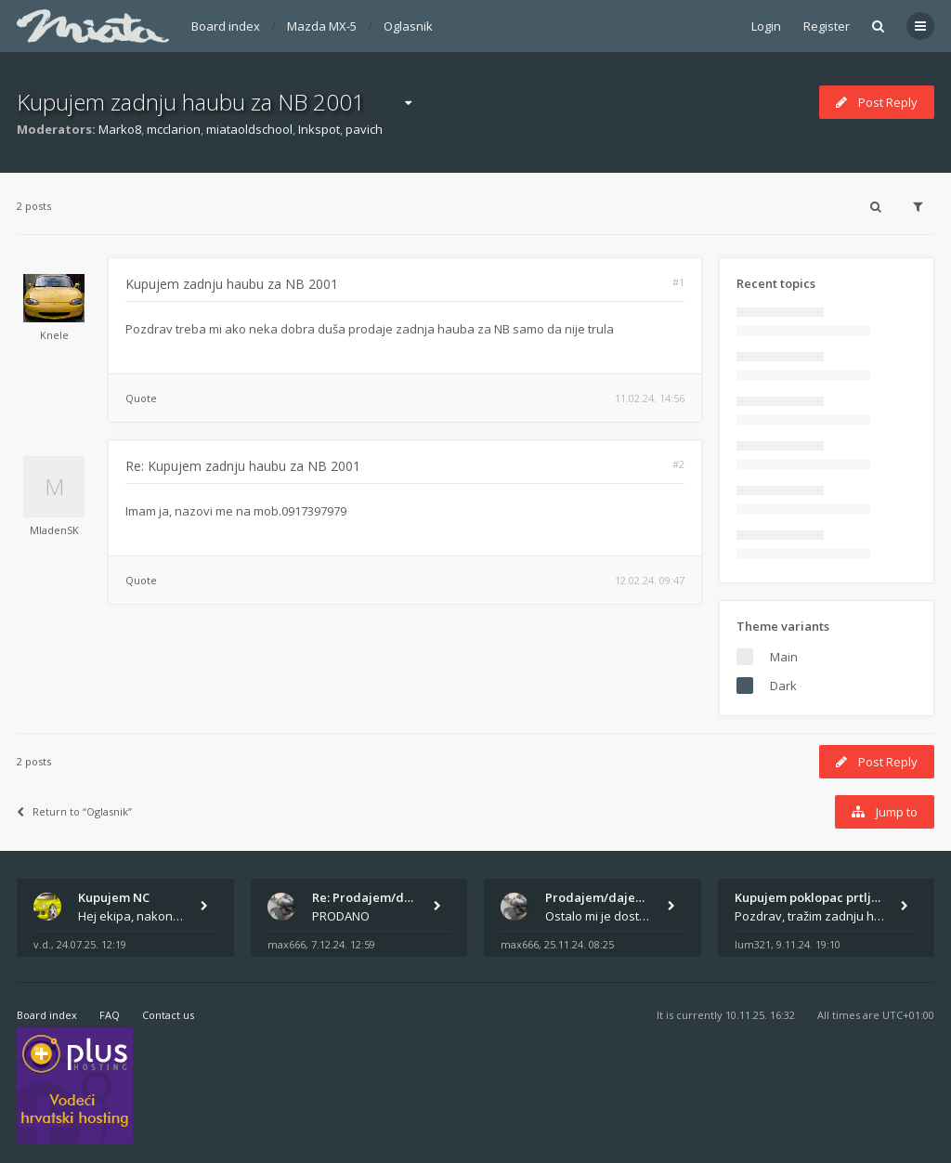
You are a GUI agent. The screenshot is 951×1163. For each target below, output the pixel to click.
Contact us (168, 1015)
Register (826, 26)
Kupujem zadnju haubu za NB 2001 (191, 101)
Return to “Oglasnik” (74, 811)
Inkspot (319, 129)
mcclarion (174, 129)
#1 (678, 282)
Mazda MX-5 (322, 26)
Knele (54, 335)
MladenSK (54, 530)
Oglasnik (408, 26)
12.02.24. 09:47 (649, 580)
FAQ (109, 1015)
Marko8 (119, 129)
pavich (364, 129)
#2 (678, 464)
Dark (783, 685)
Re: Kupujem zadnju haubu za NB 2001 (242, 466)
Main (784, 656)
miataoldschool (249, 129)
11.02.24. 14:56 (649, 398)
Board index (225, 26)
